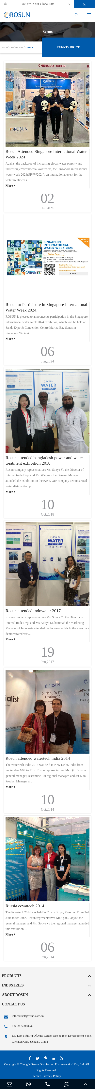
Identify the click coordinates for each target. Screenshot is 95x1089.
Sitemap (36, 1076)
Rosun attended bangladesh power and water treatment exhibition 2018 (44, 460)
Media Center (17, 47)
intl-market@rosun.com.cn (23, 1017)
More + (10, 185)
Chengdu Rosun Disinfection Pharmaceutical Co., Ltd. (52, 1064)
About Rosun (15, 995)
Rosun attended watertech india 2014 (38, 758)
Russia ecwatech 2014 (25, 905)
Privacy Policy (51, 1076)
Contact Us (13, 1004)
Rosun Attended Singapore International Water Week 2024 (46, 154)
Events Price (68, 47)
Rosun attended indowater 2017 (33, 610)
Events (30, 47)
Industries (13, 985)
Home (5, 47)
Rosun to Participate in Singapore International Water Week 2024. (46, 307)
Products (12, 976)
